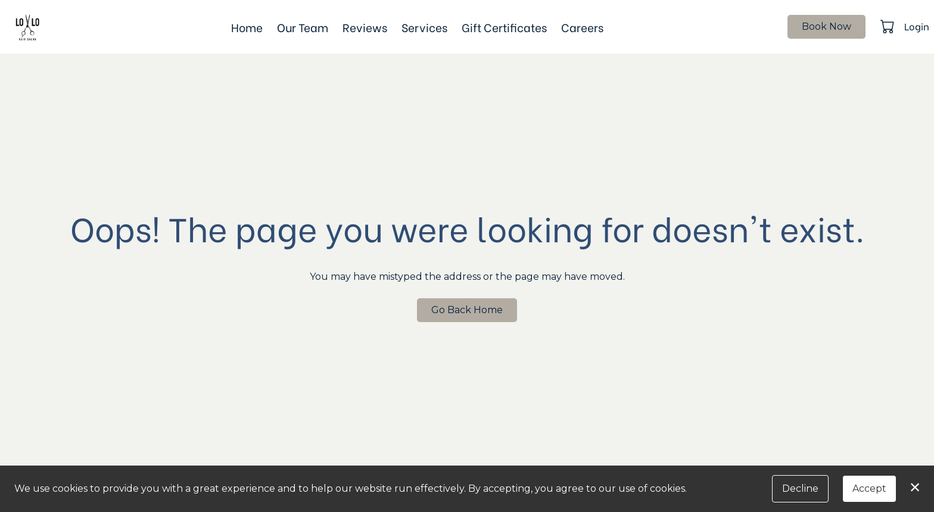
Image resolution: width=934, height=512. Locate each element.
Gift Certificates (504, 26)
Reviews (365, 26)
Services (424, 26)
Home (247, 26)
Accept (869, 488)
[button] (888, 26)
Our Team (302, 26)
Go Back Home (467, 310)
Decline (800, 488)
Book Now (826, 26)
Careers (582, 26)
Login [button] (916, 26)
